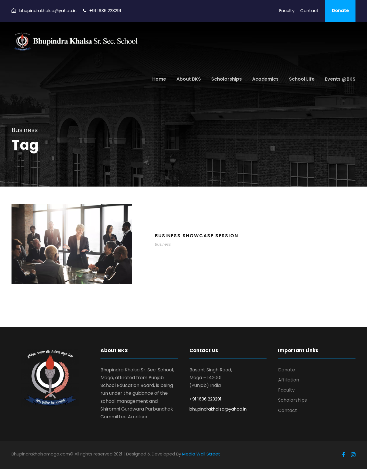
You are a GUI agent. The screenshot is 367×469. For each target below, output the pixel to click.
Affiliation (288, 380)
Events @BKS (340, 79)
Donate (340, 10)
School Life (302, 79)
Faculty (286, 10)
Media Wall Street (201, 454)
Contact (309, 10)
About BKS (188, 79)
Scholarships (226, 79)
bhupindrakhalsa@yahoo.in (218, 409)
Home (159, 79)
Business (163, 244)
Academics (265, 79)
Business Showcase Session (196, 235)
